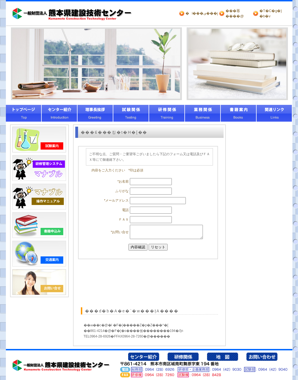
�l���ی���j (202, 13)
